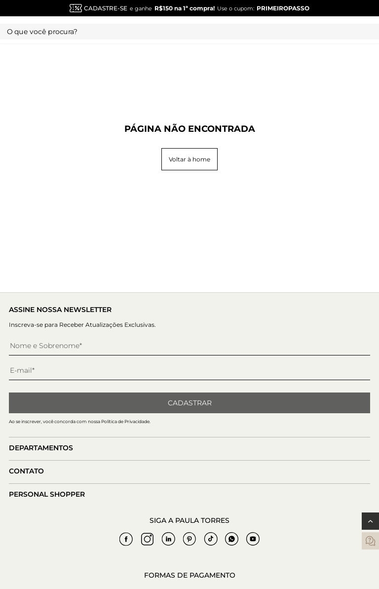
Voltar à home (189, 159)
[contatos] (370, 541)
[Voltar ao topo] (370, 521)
